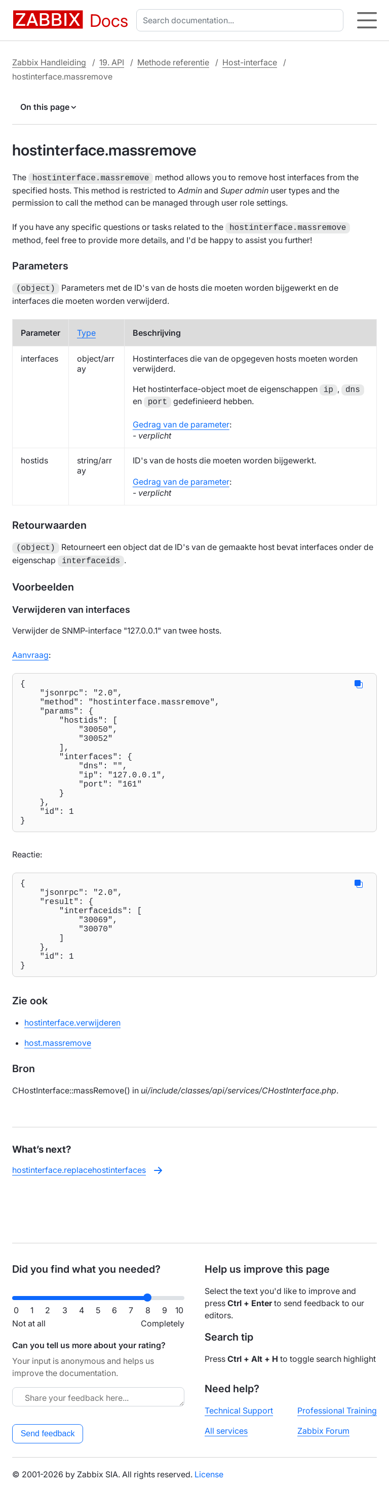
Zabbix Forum (323, 1431)
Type (86, 330)
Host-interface (249, 62)
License (208, 1474)
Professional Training (337, 1410)
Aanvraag (30, 650)
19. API (111, 62)
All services (226, 1431)
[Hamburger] (367, 20)
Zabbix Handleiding (49, 62)
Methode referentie (173, 62)
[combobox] (241, 20)
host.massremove (57, 1090)
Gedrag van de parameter (181, 421)
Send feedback (48, 1433)
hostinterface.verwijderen (72, 1070)
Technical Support (239, 1410)
